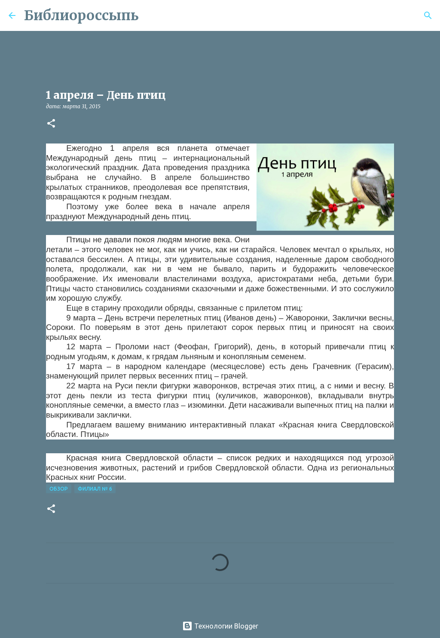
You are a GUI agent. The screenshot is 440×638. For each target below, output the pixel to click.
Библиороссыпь (81, 15)
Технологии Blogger (220, 626)
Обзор (58, 488)
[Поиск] (151, 15)
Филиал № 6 (95, 488)
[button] (51, 124)
